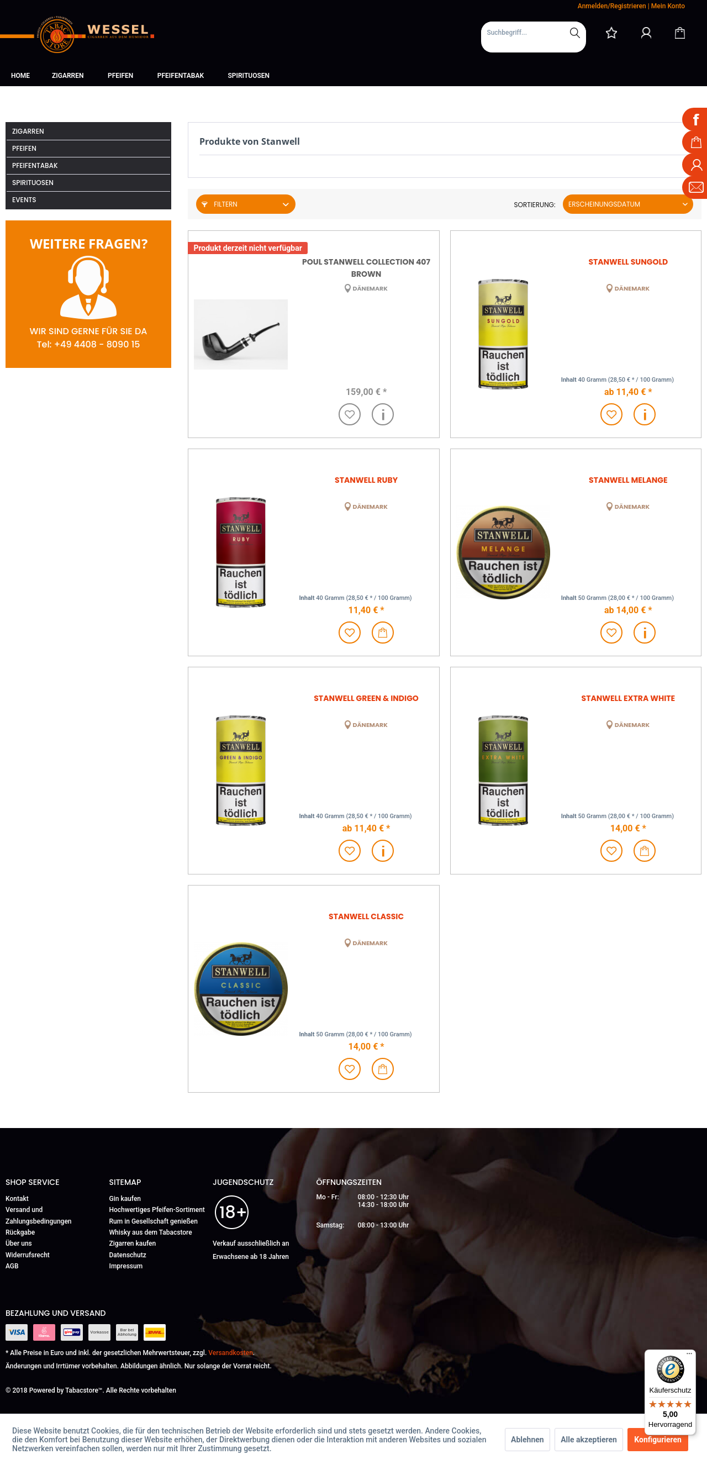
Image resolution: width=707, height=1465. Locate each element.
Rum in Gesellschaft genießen (153, 1221)
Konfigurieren (658, 1439)
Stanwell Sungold (628, 261)
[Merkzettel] (611, 33)
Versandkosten (230, 1353)
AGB (12, 1266)
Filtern (220, 204)
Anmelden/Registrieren (612, 6)
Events (24, 199)
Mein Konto (668, 6)
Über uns (19, 1243)
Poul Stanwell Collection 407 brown (366, 267)
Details (383, 414)
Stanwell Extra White (629, 698)
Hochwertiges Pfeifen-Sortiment (157, 1210)
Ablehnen (527, 1439)
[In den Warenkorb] (383, 632)
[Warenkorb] (680, 33)
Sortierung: (534, 204)
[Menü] (689, 1356)
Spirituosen (33, 182)
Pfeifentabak (35, 165)
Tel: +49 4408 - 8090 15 (88, 344)
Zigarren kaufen (132, 1243)
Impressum (126, 1266)
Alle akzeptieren (589, 1439)
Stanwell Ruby (366, 480)
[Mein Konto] (646, 33)
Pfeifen (24, 148)
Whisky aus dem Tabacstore (150, 1232)
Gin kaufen (125, 1199)
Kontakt (17, 1199)
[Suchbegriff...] (533, 33)
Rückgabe (20, 1232)
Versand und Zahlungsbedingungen (39, 1215)
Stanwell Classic (366, 916)
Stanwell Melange (628, 480)
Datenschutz (127, 1255)
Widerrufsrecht (28, 1255)
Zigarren (28, 131)
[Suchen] (575, 33)
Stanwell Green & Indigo (366, 698)
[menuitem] (533, 37)
